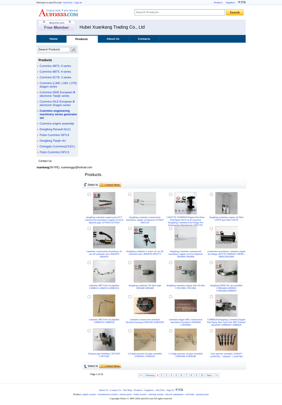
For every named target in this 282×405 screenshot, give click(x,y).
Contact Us (115, 390)
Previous (150, 375)
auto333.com (58, 12)
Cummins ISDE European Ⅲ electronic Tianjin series (57, 94)
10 (202, 375)
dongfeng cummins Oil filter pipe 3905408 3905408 (145, 286)
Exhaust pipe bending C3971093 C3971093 (104, 354)
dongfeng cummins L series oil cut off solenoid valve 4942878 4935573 (144, 252)
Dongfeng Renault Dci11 (55, 129)
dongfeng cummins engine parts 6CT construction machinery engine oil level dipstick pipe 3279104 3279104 (104, 220)
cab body (190, 394)
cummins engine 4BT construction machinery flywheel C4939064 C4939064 (185, 322)
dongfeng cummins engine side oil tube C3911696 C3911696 (186, 286)
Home (54, 38)
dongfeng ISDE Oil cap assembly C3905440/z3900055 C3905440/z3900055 (226, 288)
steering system (155, 394)
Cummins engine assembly (57, 123)
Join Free (67, 2)
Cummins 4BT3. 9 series (55, 66)
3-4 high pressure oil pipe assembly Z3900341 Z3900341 (145, 354)
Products (218, 2)
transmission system (107, 394)
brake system (140, 394)
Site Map (127, 390)
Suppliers (230, 2)
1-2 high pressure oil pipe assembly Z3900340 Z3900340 (185, 354)
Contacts (144, 38)
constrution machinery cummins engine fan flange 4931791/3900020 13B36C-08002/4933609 (226, 254)
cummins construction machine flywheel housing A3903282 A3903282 (145, 320)
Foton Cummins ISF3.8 (54, 135)
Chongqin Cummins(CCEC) (57, 146)
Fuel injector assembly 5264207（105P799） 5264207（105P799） (226, 355)
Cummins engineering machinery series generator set (58, 114)
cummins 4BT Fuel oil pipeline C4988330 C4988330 (104, 320)
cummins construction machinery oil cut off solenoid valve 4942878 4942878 (104, 254)
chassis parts (125, 394)
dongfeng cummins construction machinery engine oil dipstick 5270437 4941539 (145, 220)
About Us (113, 38)
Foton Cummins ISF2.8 (54, 152)
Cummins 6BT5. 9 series (55, 71)
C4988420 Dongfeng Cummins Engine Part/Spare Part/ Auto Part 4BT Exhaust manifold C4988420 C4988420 (226, 322)
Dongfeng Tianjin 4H (53, 140)
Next (209, 375)
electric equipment (174, 394)
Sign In (78, 2)
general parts (202, 394)
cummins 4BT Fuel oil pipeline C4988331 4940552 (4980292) (104, 286)
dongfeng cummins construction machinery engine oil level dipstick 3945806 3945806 (186, 254)
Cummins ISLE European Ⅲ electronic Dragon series (57, 103)
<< (140, 375)
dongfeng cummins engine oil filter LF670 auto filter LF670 (226, 218)
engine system (89, 394)
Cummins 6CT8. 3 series (55, 77)
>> (216, 375)
